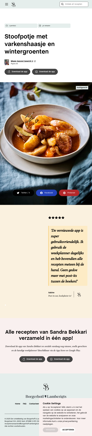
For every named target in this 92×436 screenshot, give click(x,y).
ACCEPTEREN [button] (68, 430)
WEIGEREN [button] (50, 430)
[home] (13, 4)
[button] (6, 4)
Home (17, 404)
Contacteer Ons (36, 404)
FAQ (24, 404)
